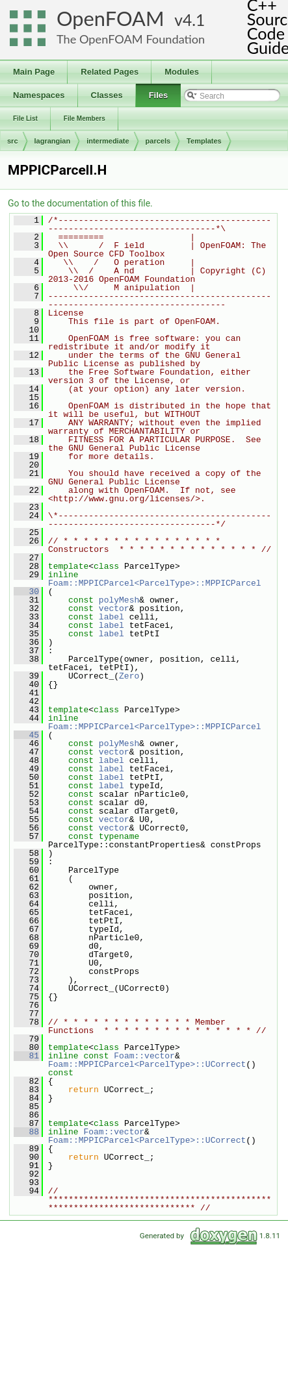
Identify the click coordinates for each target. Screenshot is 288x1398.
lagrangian (52, 141)
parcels (158, 141)
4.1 (194, 19)
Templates (204, 141)
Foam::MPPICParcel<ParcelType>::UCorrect (147, 1064)
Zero (129, 676)
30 (26, 591)
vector (114, 608)
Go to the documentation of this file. (80, 203)
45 (26, 735)
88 (26, 1132)
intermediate (107, 141)
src (12, 141)
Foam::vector (144, 1056)
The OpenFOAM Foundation (131, 39)
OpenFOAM (110, 18)
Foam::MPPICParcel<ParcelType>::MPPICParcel (154, 583)
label (111, 617)
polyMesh (119, 600)
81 (26, 1056)
